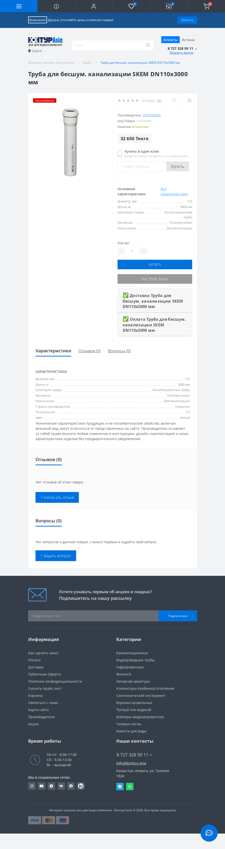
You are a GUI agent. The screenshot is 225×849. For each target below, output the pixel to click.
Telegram (120, 786)
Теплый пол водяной (133, 709)
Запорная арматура (133, 681)
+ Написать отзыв (57, 497)
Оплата (34, 660)
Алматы (170, 39)
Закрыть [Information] (187, 20)
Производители (41, 716)
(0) (159, 100)
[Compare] (189, 100)
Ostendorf (152, 115)
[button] (93, 6)
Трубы (87, 63)
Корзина (35, 695)
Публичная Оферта (44, 674)
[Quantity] (132, 251)
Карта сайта (38, 709)
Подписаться (177, 616)
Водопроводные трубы (135, 660)
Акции (33, 724)
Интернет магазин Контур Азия (51, 63)
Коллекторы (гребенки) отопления (145, 688)
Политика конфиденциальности (55, 681)
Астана (188, 39)
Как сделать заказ (43, 653)
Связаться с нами (43, 702)
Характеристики (53, 351)
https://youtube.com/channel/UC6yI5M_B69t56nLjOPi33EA (42, 786)
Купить (177, 166)
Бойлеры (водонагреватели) (140, 716)
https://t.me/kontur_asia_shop (51, 786)
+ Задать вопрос (55, 555)
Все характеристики (174, 191)
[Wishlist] (174, 100)
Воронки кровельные (134, 702)
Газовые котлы (128, 724)
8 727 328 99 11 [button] (134, 755)
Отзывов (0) (90, 351)
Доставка (36, 667)
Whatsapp (129, 786)
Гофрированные (130, 667)
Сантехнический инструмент (141, 695)
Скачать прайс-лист (45, 688)
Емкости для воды (131, 731)
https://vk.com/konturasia (61, 786)
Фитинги (123, 674)
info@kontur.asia (131, 763)
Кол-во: (124, 243)
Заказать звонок (181, 52)
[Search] (148, 45)
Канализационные (132, 653)
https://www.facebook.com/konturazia (71, 786)
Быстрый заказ (155, 279)
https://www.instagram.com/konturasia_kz (31, 786)
